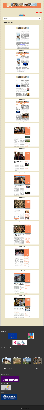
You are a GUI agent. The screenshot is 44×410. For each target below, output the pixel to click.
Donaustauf (27, 357)
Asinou (6, 357)
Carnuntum (16, 357)
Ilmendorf (37, 357)
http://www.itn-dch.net (24, 408)
